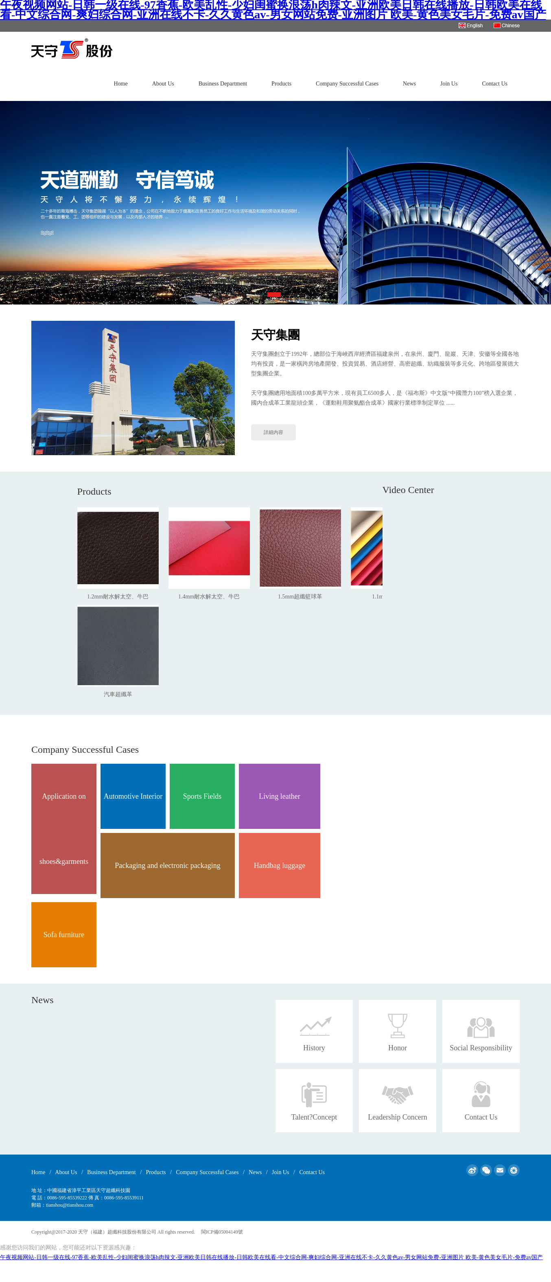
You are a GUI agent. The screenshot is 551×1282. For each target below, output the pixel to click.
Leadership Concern (397, 1117)
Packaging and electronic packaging (167, 865)
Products (281, 84)
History (314, 1048)
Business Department (223, 84)
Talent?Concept (314, 1117)
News (409, 84)
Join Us (448, 84)
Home (120, 84)
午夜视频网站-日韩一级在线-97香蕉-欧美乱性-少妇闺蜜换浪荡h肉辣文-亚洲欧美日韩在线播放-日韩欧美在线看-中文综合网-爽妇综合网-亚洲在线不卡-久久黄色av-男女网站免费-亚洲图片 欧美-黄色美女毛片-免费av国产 (271, 1257)
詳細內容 (273, 432)
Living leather (279, 796)
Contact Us (494, 84)
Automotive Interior (133, 796)
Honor (397, 1048)
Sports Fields (202, 796)
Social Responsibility (481, 1048)
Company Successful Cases (347, 84)
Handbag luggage (279, 865)
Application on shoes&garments (63, 829)
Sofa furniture (64, 935)
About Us (163, 84)
